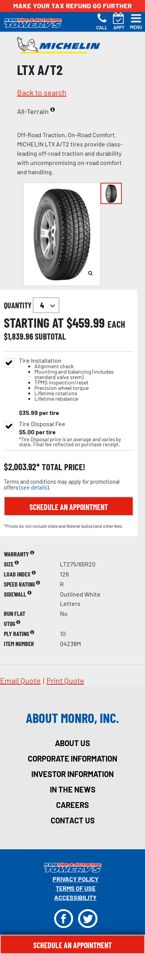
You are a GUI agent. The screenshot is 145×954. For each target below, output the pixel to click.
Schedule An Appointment (72, 945)
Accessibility (75, 897)
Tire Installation (76, 379)
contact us (73, 820)
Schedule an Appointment (68, 507)
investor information (72, 774)
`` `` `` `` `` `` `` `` (46, 305)
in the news (73, 789)
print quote (65, 680)
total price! (62, 467)
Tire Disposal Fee (42, 424)
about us (72, 743)
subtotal (50, 336)
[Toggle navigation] (136, 21)
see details (34, 487)
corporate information (72, 758)
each (116, 324)
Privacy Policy (76, 879)
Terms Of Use (76, 888)
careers (72, 804)
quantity (31, 305)
